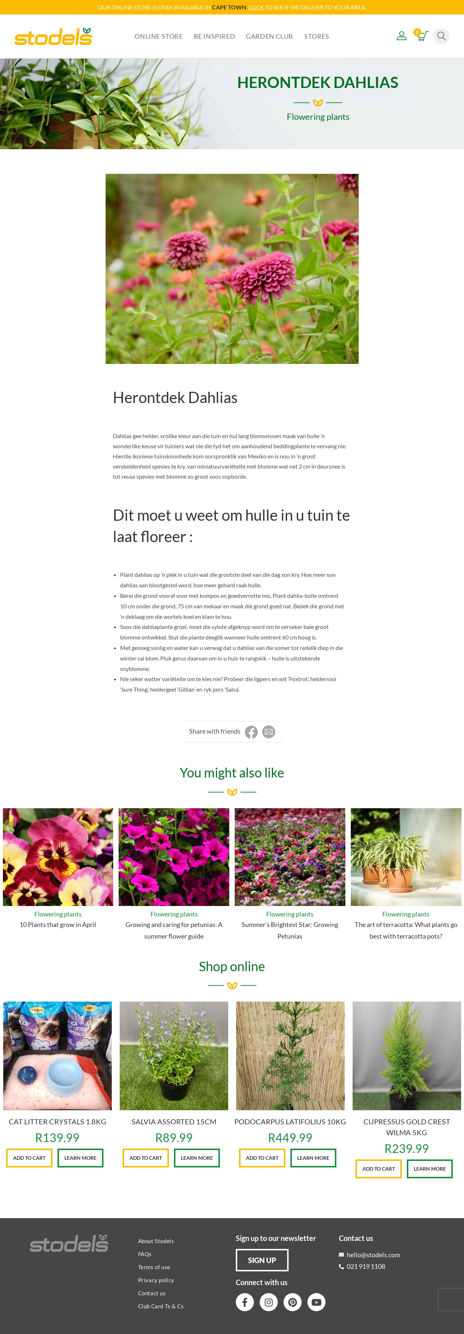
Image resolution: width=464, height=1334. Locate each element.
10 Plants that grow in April (58, 924)
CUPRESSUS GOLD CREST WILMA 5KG (406, 1126)
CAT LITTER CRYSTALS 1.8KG (57, 1121)
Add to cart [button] (29, 1157)
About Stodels (156, 1240)
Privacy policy (156, 1279)
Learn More (80, 1157)
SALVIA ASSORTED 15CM (174, 1121)
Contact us (152, 1292)
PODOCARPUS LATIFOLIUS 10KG (290, 1121)
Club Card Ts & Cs (161, 1305)
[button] (262, 1260)
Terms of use (154, 1266)
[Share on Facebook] (251, 732)
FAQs (145, 1253)
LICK (258, 7)
